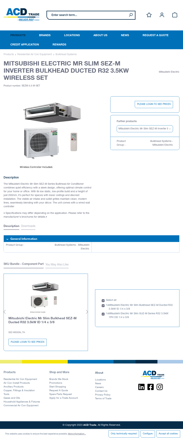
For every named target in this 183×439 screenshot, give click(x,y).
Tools (6, 394)
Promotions (55, 383)
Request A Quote (58, 390)
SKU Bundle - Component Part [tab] (24, 264)
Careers (99, 387)
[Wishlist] (149, 15)
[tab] (11, 226)
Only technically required (124, 434)
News (98, 383)
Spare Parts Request (60, 394)
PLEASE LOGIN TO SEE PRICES (154, 104)
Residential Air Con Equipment (20, 379)
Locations (100, 380)
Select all (111, 300)
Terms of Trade (103, 398)
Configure (148, 434)
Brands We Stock (58, 379)
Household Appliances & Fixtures (22, 402)
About (99, 372)
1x (107, 305)
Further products (126, 121)
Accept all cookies (168, 434)
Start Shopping (57, 387)
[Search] (130, 15)
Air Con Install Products (17, 383)
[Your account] (162, 15)
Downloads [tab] (28, 226)
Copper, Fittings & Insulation (19, 390)
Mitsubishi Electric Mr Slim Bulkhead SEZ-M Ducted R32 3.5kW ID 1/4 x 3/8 (42, 320)
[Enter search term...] (87, 15)
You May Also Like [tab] (57, 264)
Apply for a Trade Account (63, 398)
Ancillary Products (14, 387)
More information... (77, 434)
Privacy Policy (102, 395)
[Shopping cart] (174, 15)
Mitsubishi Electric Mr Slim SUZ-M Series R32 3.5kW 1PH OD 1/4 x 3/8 (138, 315)
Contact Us (101, 391)
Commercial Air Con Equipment (21, 405)
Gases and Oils (12, 398)
